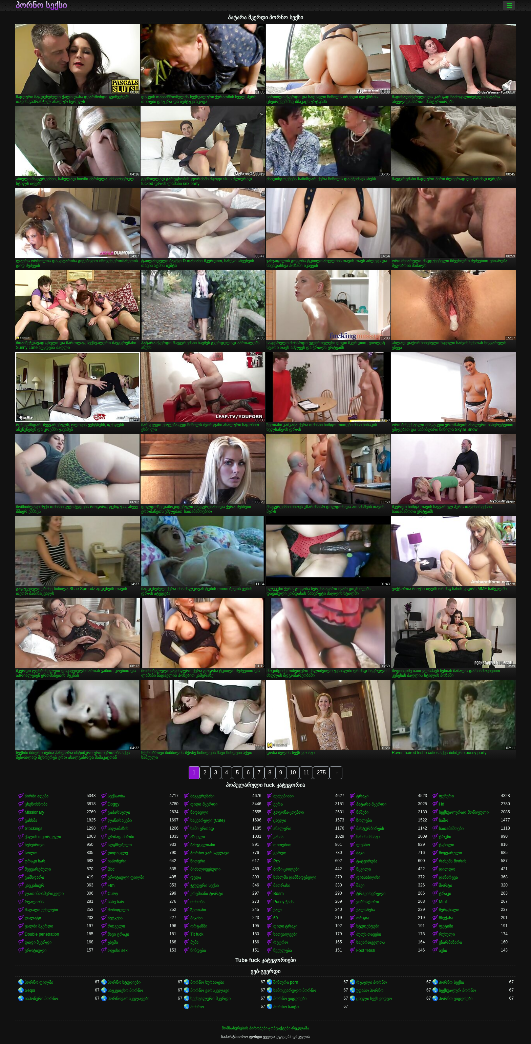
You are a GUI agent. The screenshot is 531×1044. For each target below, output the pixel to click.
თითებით (282, 844)
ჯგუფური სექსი (204, 885)
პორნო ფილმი (39, 982)
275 (321, 772)
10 (293, 772)
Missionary (34, 812)
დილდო (447, 869)
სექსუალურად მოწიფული (463, 812)
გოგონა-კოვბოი (288, 812)
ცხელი (279, 820)
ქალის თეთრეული (43, 836)
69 (275, 918)
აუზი (443, 950)
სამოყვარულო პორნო (294, 990)
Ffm (111, 885)
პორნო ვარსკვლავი (209, 853)
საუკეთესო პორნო (125, 990)
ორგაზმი (198, 926)
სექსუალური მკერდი (210, 998)
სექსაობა (116, 796)
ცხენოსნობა (36, 804)
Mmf (443, 901)
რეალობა (34, 901)
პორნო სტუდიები (124, 982)
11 (306, 772)
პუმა (194, 942)
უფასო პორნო (369, 990)
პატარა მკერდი (371, 804)
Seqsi (30, 990)
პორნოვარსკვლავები (128, 998)
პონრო (197, 1006)
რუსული (447, 934)
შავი (360, 853)
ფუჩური (446, 796)
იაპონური (117, 861)
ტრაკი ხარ (35, 861)
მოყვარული (450, 853)
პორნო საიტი (286, 1006)
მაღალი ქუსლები (41, 909)
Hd (441, 804)
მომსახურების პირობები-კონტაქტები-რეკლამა (265, 1028)
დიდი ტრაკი (285, 926)
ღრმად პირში (121, 836)
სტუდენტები (367, 926)
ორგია (362, 918)
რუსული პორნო (371, 982)
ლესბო (363, 844)
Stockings (33, 828)
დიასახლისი (368, 877)
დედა (195, 877)
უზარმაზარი (450, 942)
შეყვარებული (38, 869)
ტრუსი (445, 836)
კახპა (278, 836)
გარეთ (279, 853)
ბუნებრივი (34, 844)
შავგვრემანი (202, 796)
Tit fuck (196, 934)
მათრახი (281, 885)
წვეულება (282, 950)
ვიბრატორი (367, 901)
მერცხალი (449, 909)
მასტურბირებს (370, 828)
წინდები (198, 950)
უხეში (113, 942)
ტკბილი (446, 844)
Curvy (113, 893)
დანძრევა (448, 877)
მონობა (197, 901)
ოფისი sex (118, 950)
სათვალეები (285, 934)
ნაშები (362, 812)
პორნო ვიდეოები (289, 998)
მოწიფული (118, 909)
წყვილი (363, 869)
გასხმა (31, 820)
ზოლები (364, 820)
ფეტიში (446, 926)
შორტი (445, 885)
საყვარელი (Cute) (207, 820)
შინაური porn (285, 982)
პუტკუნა (115, 918)
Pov (276, 861)
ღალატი (33, 918)
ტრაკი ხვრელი (370, 893)
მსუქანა (446, 918)
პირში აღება (36, 796)
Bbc (111, 869)
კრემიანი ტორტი (206, 893)
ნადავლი (199, 812)
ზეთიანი (198, 909)
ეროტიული (35, 950)
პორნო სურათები (207, 982)
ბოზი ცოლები (286, 869)
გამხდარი (34, 877)
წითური (197, 861)
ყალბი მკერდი (39, 926)
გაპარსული (119, 812)
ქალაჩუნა (365, 909)
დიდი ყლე (118, 853)
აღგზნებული (120, 844)
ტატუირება (366, 861)
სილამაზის (118, 828)
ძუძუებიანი (283, 796)
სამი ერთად (202, 828)
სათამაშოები (451, 828)
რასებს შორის (452, 861)
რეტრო (280, 942)
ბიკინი (196, 918)
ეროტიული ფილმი (126, 877)
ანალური (282, 828)
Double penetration (42, 934)
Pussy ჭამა (283, 901)
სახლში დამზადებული (294, 877)
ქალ (277, 909)
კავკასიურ (34, 885)
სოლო (31, 853)
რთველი (116, 926)
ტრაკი (362, 796)
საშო (443, 820)
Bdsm (278, 893)
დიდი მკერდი (203, 804)
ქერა (278, 804)
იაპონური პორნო (41, 998)
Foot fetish (365, 950)
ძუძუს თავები (368, 934)
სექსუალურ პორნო (457, 990)
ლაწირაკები (120, 820)
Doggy (114, 804)
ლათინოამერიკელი (44, 893)
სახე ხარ (116, 901)
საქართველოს (370, 942)
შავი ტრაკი (118, 934)
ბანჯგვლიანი (202, 844)
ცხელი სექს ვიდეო (374, 998)
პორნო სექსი (41, 5)
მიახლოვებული (205, 869)
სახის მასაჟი (368, 836)
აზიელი (197, 836)
